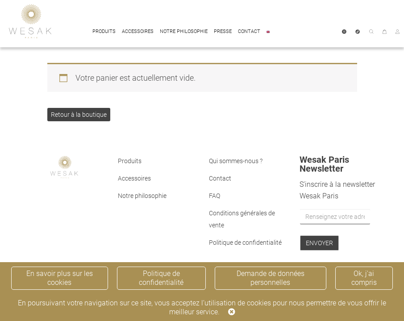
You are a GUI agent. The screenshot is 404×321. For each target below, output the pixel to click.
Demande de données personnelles (270, 278)
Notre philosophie (184, 31)
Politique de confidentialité (245, 242)
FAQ (214, 195)
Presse (223, 31)
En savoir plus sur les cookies (59, 278)
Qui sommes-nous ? (235, 161)
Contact (249, 31)
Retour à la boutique (79, 114)
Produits (104, 31)
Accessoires (138, 31)
